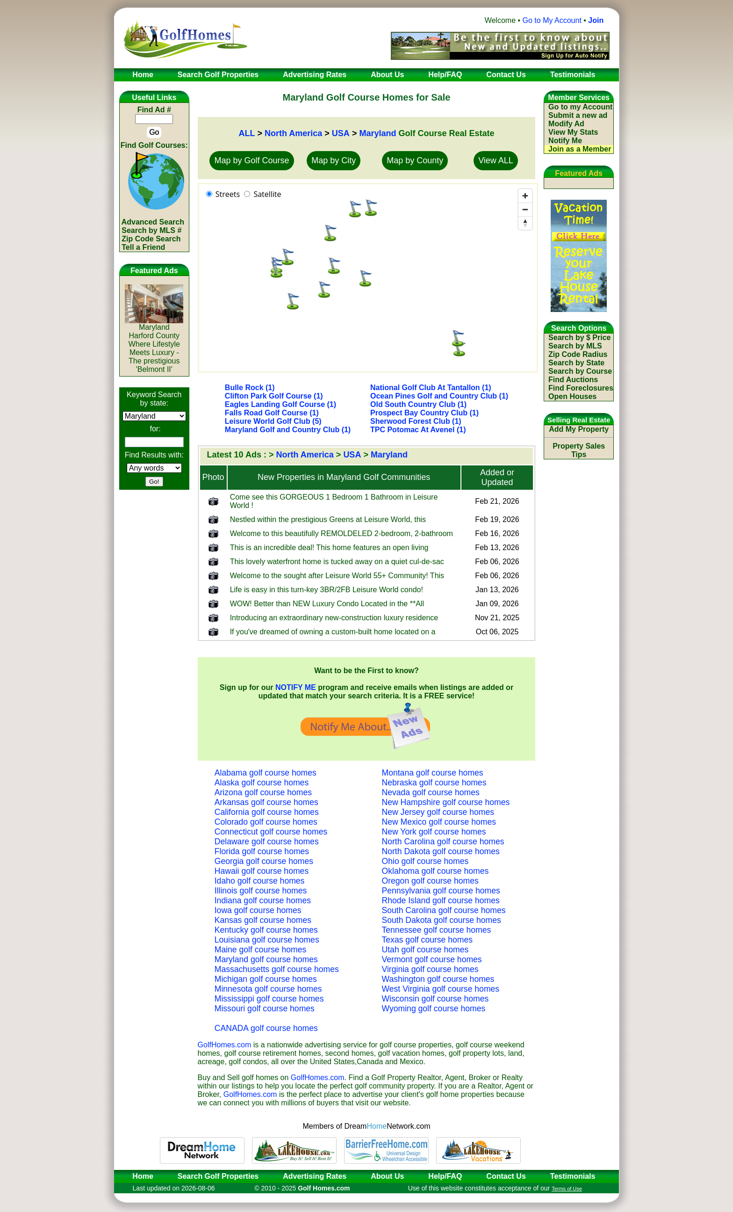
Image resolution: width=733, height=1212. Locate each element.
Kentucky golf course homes (266, 930)
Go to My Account (552, 20)
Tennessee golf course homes (436, 930)
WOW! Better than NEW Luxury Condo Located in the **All (327, 604)
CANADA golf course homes (266, 1028)
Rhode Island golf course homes (441, 900)
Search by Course (580, 371)
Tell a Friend (143, 247)
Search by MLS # (151, 230)
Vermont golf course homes (432, 959)
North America (293, 133)
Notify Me (565, 141)
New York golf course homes (434, 831)
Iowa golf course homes (258, 910)
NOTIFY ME (295, 687)
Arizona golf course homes (263, 792)
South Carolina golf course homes (444, 910)
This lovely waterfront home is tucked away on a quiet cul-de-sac (337, 562)
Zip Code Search (151, 239)
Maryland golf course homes (266, 959)
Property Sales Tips (579, 450)
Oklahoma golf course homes (435, 871)
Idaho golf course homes (260, 880)
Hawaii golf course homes (262, 871)
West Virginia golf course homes (441, 989)
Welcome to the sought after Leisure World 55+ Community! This (337, 576)
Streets (228, 194)
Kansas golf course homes (263, 920)
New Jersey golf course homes (438, 812)
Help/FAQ (445, 1176)
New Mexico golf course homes (439, 822)
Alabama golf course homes (265, 772)
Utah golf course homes (425, 949)
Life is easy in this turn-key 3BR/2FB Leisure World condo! (326, 590)
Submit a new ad (577, 115)
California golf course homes (267, 812)
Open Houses (572, 396)
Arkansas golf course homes (266, 802)
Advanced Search (153, 222)
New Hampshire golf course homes (446, 802)
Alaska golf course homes (262, 782)
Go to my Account (580, 107)
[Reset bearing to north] (525, 223)
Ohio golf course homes (425, 861)
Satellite (267, 194)
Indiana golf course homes (263, 900)
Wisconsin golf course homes (435, 998)
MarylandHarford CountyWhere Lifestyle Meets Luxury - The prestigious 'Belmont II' (154, 345)
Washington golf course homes (438, 979)
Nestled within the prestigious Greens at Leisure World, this (328, 519)
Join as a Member (579, 149)
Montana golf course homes (432, 772)
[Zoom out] (525, 209)
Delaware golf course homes (267, 841)
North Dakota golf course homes (441, 851)
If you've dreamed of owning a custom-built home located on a (333, 632)
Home (139, 1176)
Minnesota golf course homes (268, 989)
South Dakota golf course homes (441, 920)
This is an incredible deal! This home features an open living (329, 548)
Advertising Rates (314, 1176)
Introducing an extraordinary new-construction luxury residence (334, 618)
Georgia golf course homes (264, 861)
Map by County (415, 160)
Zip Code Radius (577, 354)
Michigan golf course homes (266, 979)
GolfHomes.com (225, 1045)
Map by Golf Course (251, 160)
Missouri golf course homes (265, 1008)
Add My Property (579, 429)
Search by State (576, 363)
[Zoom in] (525, 196)
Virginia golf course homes (430, 969)
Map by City (333, 160)
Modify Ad (566, 124)
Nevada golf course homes (431, 792)
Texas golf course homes (427, 939)
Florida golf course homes (262, 851)
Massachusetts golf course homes (277, 969)
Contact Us (505, 1176)
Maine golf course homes (261, 949)
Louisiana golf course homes (267, 939)
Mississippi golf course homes (269, 998)
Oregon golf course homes (430, 880)
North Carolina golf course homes (443, 841)
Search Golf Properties (218, 1176)
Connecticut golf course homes (271, 831)
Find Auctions (573, 380)
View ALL (495, 160)
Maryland (377, 133)
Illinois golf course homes (261, 890)
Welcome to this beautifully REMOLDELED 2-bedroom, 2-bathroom (341, 533)
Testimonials (573, 1176)
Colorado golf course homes (266, 822)
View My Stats (573, 132)
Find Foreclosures (580, 388)
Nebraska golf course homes (434, 782)
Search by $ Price (579, 337)
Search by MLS (575, 346)
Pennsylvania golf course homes (441, 890)
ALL (246, 133)
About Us (387, 1176)
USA (341, 133)
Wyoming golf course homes (434, 1008)
